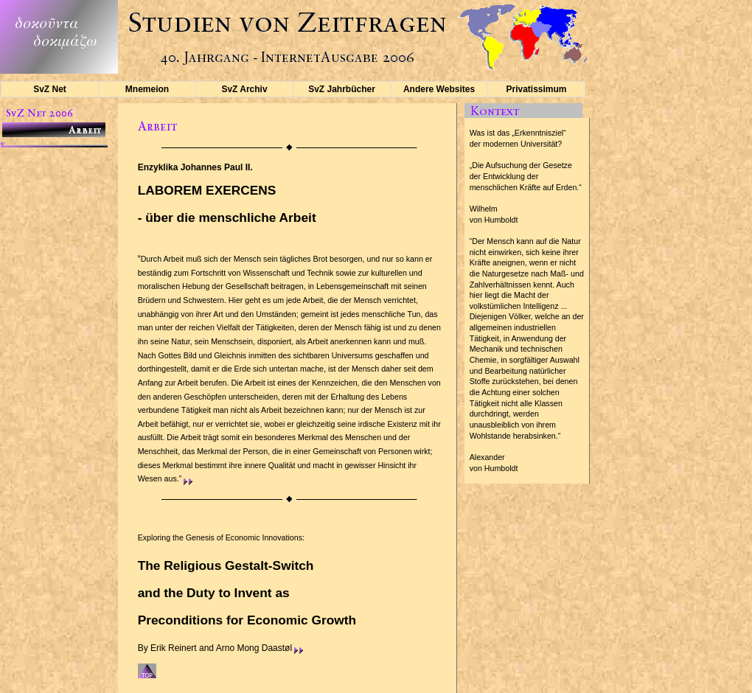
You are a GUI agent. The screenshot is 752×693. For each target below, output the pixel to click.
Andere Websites (439, 89)
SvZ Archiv (244, 89)
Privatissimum (536, 89)
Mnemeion (147, 89)
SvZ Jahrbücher (341, 89)
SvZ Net (49, 89)
